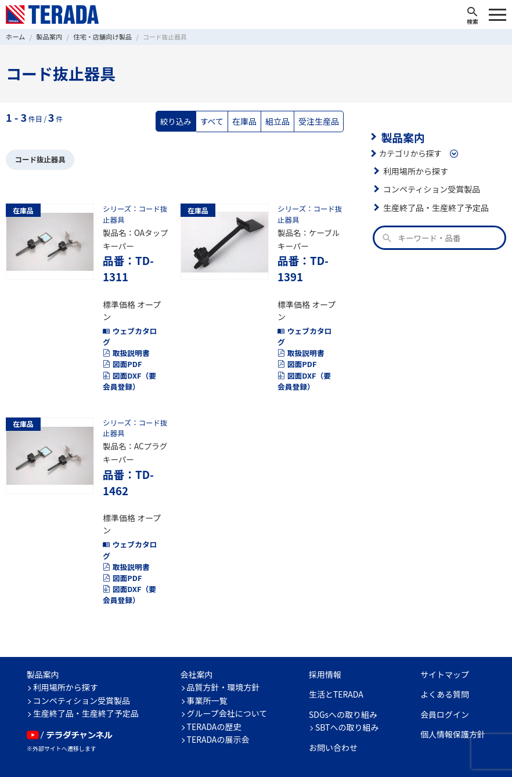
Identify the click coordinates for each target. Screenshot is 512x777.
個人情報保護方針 (452, 695)
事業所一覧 (207, 661)
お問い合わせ (333, 708)
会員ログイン (444, 675)
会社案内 (197, 635)
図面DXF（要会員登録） (132, 361)
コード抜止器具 (39, 159)
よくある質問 (444, 655)
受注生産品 (320, 120)
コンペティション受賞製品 (430, 188)
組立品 (280, 120)
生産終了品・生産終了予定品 (434, 206)
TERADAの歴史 (214, 688)
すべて (216, 120)
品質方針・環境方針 (223, 648)
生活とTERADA (336, 655)
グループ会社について (227, 674)
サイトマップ (444, 635)
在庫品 (248, 120)
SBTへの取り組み (347, 688)
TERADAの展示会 (218, 700)
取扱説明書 (125, 334)
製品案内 (402, 136)
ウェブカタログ (128, 318)
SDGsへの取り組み (343, 675)
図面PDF (121, 345)
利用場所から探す (414, 170)
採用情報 (325, 635)
